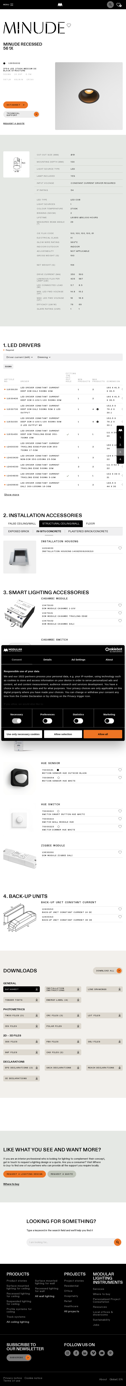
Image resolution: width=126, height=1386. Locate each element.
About (103, 1379)
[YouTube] (101, 1353)
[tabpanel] (63, 550)
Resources (100, 1306)
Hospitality (71, 1296)
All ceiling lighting (18, 1321)
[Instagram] (67, 1353)
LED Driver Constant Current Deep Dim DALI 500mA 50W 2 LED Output (41, 409)
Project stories (74, 1280)
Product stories (17, 1280)
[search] (117, 1242)
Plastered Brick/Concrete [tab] (88, 531)
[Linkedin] (84, 1353)
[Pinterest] (110, 1353)
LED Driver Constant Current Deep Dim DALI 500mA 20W (40, 389)
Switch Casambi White (56, 650)
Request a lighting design (24, 1174)
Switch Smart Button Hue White (63, 814)
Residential (71, 1285)
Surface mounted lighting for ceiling (18, 1287)
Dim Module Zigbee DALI (57, 856)
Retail (68, 1301)
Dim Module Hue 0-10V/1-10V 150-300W (66, 732)
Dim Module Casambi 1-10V (59, 609)
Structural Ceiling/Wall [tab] (60, 523)
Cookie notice (33, 1378)
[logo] (60, 4)
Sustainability (101, 1319)
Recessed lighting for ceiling (18, 1295)
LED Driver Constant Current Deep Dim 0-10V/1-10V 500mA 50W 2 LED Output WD (41, 421)
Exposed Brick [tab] (19, 531)
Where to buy (11, 1184)
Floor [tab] (90, 523)
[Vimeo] (93, 1353)
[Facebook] (76, 1353)
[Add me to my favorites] (69, 25)
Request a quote (62, 1174)
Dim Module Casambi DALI (58, 624)
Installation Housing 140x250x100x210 (68, 551)
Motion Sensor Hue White (59, 781)
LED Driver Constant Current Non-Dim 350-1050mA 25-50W (40, 457)
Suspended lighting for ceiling (19, 1302)
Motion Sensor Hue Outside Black (64, 773)
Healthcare (71, 1306)
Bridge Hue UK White (55, 699)
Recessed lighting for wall (46, 1290)
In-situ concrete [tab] (49, 531)
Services (98, 1288)
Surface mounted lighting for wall (46, 1282)
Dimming (44, 357)
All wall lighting (44, 1296)
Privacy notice (12, 1378)
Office (68, 1290)
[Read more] (98, 409)
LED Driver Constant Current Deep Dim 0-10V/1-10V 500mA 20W (41, 398)
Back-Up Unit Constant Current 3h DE (67, 920)
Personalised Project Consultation (106, 1300)
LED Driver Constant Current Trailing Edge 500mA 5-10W (40, 476)
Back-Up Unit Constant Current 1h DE (67, 912)
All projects (71, 1311)
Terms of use (11, 1380)
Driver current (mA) (20, 357)
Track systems (16, 1316)
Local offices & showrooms (103, 1313)
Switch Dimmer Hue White (58, 830)
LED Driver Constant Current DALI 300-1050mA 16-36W (40, 485)
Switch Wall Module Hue (58, 822)
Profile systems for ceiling (19, 1310)
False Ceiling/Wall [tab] (22, 523)
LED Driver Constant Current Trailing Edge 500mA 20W (40, 466)
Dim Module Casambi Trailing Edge (65, 616)
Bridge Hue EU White (55, 691)
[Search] (110, 4)
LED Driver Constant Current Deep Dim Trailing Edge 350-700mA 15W (40, 434)
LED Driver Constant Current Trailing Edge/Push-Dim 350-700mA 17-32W (40, 446)
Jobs (96, 1324)
